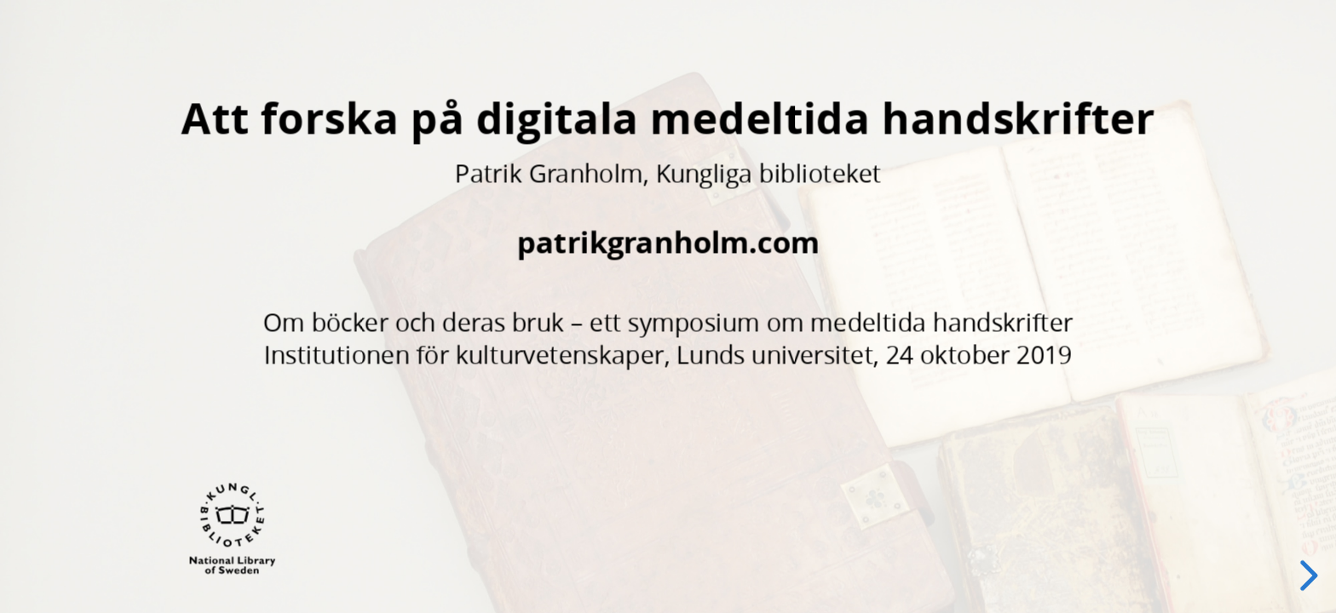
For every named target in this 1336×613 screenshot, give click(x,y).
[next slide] (1306, 575)
